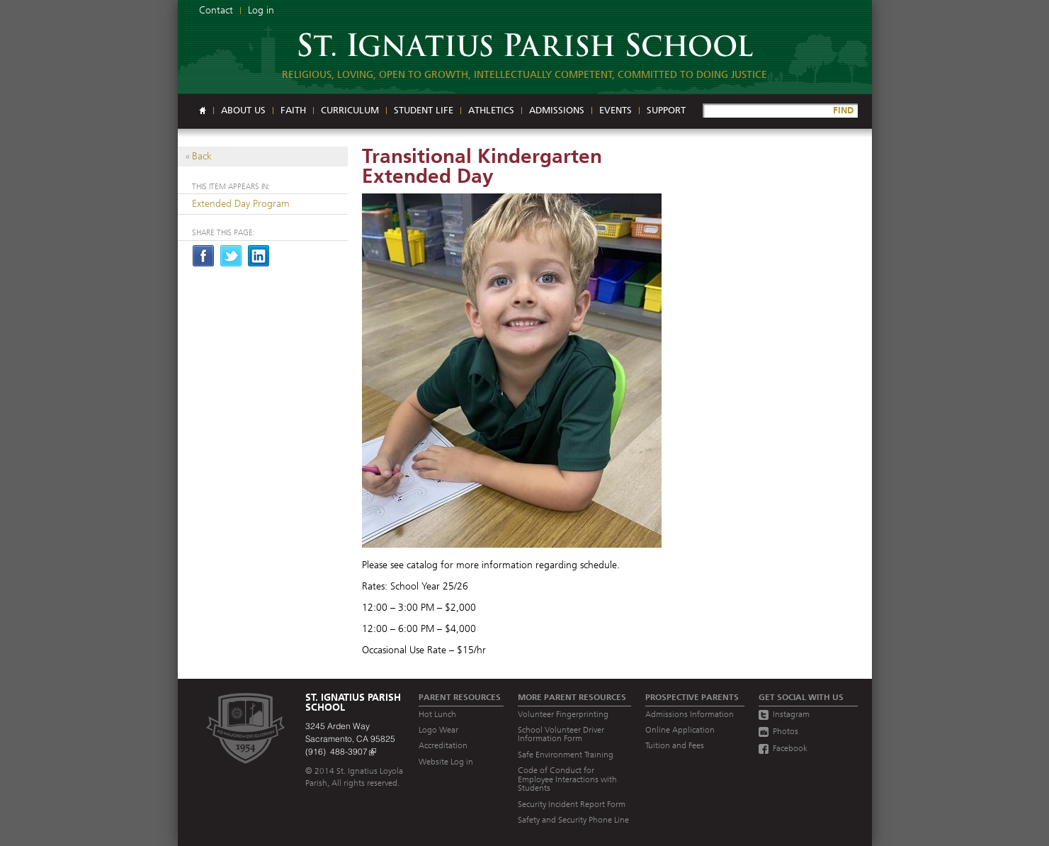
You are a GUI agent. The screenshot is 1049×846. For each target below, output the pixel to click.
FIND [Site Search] (843, 110)
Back (202, 156)
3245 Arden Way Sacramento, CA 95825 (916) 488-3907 (350, 739)
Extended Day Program (241, 204)
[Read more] (525, 372)
